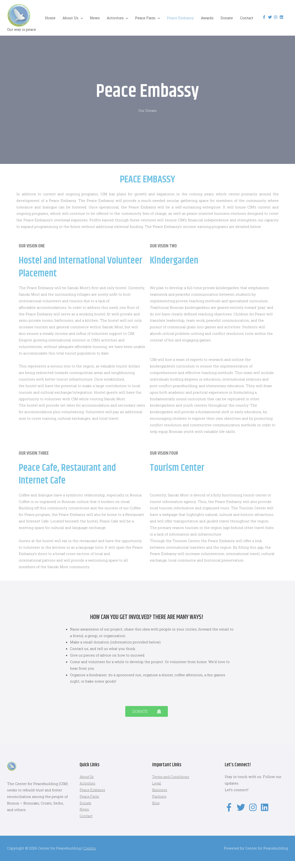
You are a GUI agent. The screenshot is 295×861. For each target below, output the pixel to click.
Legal (157, 783)
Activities (115, 17)
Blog (156, 803)
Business (160, 789)
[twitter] (270, 17)
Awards (207, 17)
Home (50, 17)
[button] (146, 711)
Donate (227, 17)
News (95, 17)
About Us (70, 17)
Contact (246, 17)
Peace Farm (145, 17)
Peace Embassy (180, 17)
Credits (89, 848)
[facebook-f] (264, 17)
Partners (159, 796)
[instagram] (276, 17)
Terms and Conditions (171, 776)
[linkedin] (282, 17)
